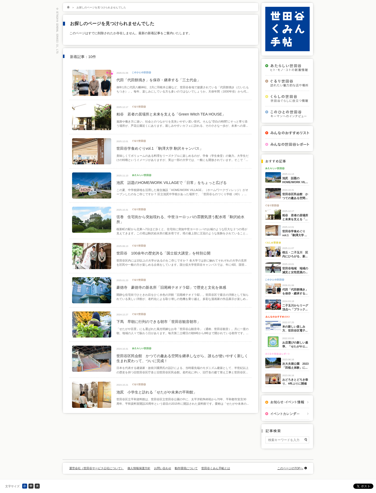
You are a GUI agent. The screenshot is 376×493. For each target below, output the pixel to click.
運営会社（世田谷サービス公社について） (96, 468)
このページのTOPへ (290, 468)
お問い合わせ (162, 468)
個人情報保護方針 (138, 468)
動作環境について (186, 468)
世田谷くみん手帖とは (215, 468)
